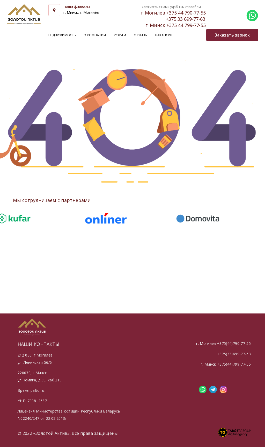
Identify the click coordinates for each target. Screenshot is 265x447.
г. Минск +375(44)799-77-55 (226, 364)
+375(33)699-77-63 (234, 353)
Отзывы (141, 35)
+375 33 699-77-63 (185, 19)
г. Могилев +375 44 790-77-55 (173, 13)
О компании (95, 35)
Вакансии (164, 35)
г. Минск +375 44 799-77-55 (175, 25)
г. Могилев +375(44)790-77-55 (223, 343)
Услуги (120, 35)
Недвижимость (62, 35)
